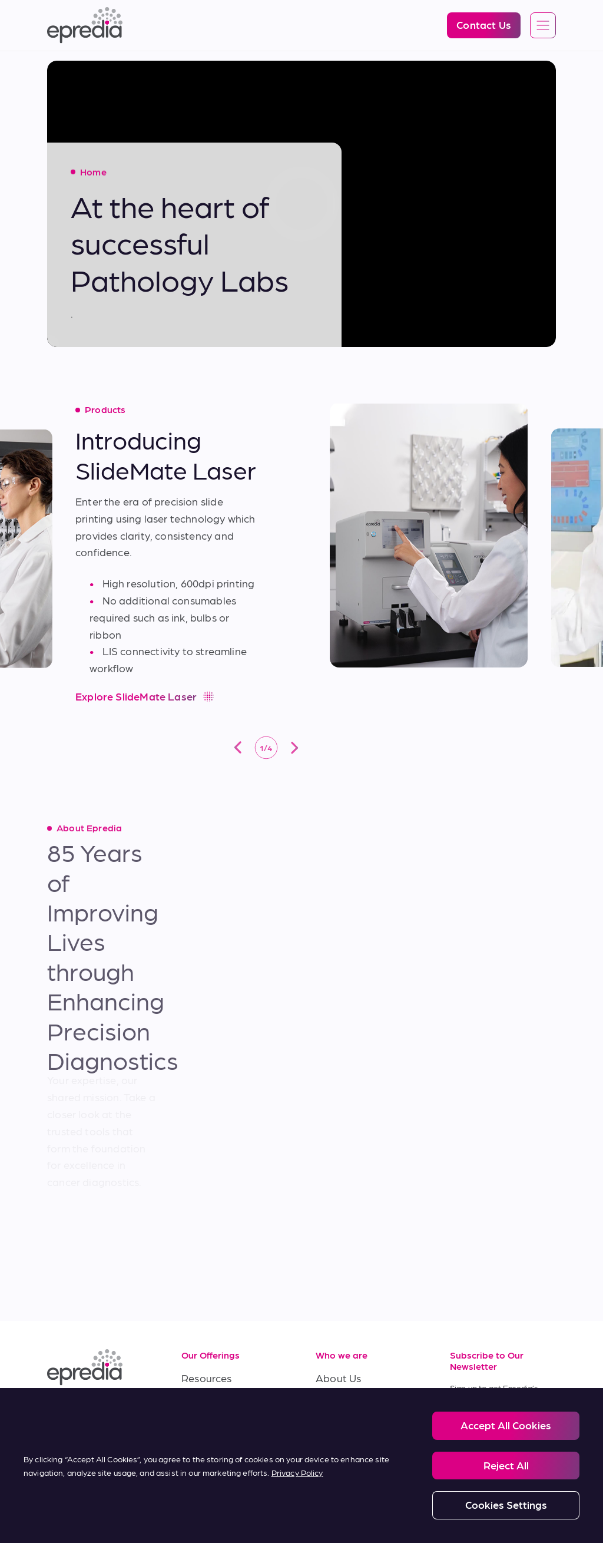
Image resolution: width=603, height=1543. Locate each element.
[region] (301, 1465)
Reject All (506, 1465)
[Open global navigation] (543, 25)
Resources (206, 1378)
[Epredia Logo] (84, 25)
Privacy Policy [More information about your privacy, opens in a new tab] (297, 1472)
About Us (338, 1378)
